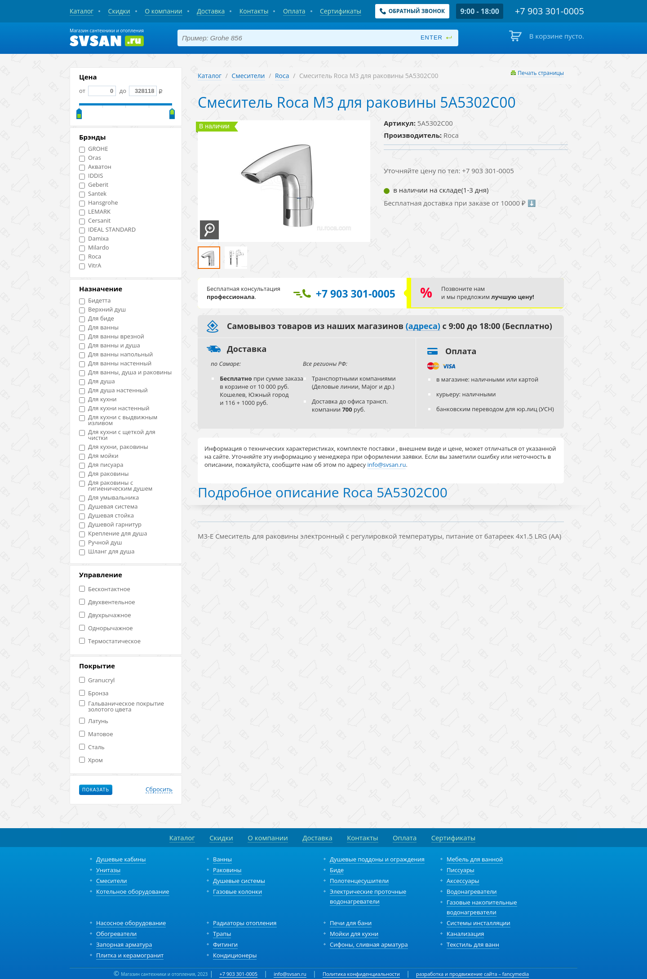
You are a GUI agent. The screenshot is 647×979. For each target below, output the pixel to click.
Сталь (92, 747)
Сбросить (159, 789)
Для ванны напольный (116, 354)
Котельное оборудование (132, 891)
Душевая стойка (106, 515)
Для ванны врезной (111, 336)
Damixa (94, 238)
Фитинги (225, 944)
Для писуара (101, 465)
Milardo (94, 247)
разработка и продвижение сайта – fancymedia (472, 973)
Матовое (96, 734)
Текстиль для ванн (473, 944)
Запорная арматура (124, 944)
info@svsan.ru (290, 973)
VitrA (90, 265)
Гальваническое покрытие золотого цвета (121, 706)
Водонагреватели (472, 891)
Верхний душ (102, 309)
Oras (90, 158)
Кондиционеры (235, 955)
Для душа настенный (113, 390)
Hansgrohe (98, 203)
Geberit (93, 185)
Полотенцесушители (359, 881)
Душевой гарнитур (110, 524)
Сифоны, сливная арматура (369, 944)
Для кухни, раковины (113, 447)
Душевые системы (239, 881)
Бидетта (95, 300)
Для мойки (99, 456)
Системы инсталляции (478, 923)
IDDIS (91, 176)
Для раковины (104, 474)
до (137, 91)
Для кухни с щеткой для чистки (117, 435)
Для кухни (97, 399)
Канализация (465, 934)
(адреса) (423, 326)
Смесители (248, 75)
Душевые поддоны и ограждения (377, 859)
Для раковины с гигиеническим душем (115, 486)
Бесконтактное (104, 589)
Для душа (97, 381)
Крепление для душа (113, 533)
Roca (90, 256)
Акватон (95, 167)
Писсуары (460, 870)
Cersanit (95, 221)
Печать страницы (541, 73)
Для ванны (99, 327)
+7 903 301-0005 (238, 973)
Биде (337, 870)
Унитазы (108, 870)
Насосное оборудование (131, 923)
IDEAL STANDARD (107, 230)
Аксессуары (463, 881)
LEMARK (95, 212)
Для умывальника (109, 497)
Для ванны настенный (115, 363)
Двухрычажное (105, 615)
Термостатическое (110, 641)
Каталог (210, 75)
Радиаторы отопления (245, 923)
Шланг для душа (107, 551)
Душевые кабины (121, 859)
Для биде (96, 318)
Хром (91, 760)
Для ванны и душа (109, 345)
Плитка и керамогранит (130, 955)
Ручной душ (100, 542)
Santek (92, 194)
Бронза (93, 693)
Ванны (222, 859)
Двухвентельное (107, 602)
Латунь (93, 721)
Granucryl (97, 680)
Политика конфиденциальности (361, 973)
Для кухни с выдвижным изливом (118, 420)
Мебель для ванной (475, 859)
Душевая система (108, 506)
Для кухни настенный (114, 408)
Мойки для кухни (354, 934)
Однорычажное (106, 628)
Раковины (227, 870)
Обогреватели (116, 934)
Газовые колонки (237, 891)
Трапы (222, 934)
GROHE (93, 149)
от (97, 91)
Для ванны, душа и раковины (125, 372)
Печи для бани (351, 923)
